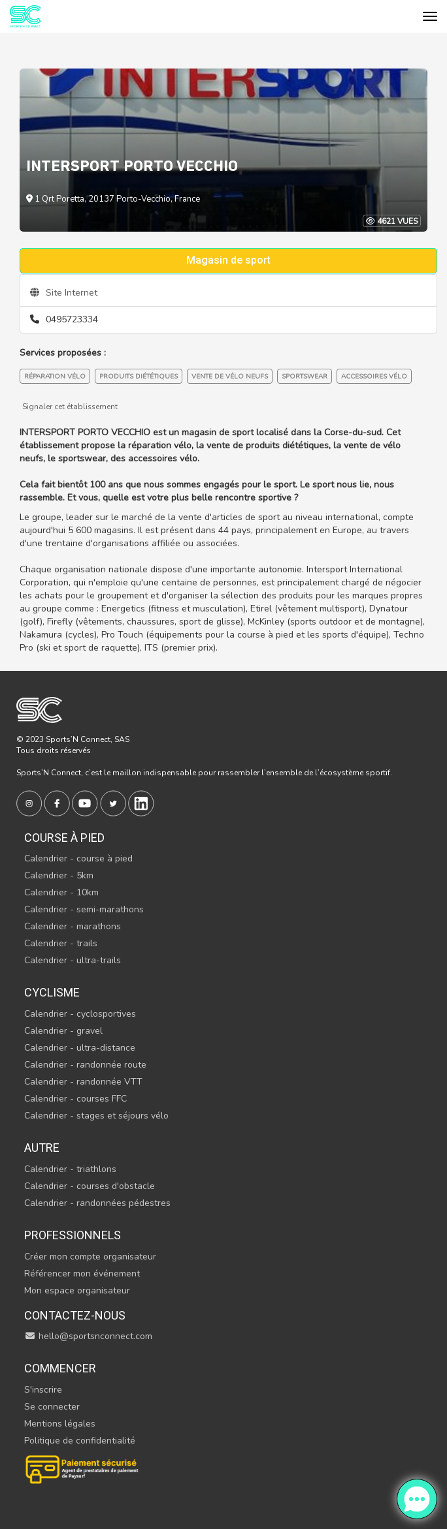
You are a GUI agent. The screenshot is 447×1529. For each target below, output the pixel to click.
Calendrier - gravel (63, 1031)
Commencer (60, 1368)
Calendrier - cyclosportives (80, 1014)
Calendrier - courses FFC (75, 1098)
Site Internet (63, 292)
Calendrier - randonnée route (85, 1064)
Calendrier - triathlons (70, 1169)
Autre (41, 1147)
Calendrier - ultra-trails (72, 960)
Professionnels (72, 1235)
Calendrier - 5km (58, 875)
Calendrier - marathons (72, 926)
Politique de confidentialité (79, 1440)
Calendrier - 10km (61, 892)
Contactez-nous (74, 1315)
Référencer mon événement (82, 1273)
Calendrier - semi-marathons (84, 909)
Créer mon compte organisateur (90, 1256)
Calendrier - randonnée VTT (83, 1081)
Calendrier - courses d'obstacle (89, 1186)
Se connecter (52, 1406)
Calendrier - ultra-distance (79, 1048)
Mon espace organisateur (77, 1290)
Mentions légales (59, 1423)
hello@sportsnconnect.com (88, 1336)
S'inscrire (43, 1389)
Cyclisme (52, 992)
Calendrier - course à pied (78, 858)
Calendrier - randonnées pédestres (97, 1203)
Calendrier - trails (60, 943)
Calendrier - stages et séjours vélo (96, 1115)
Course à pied (64, 837)
